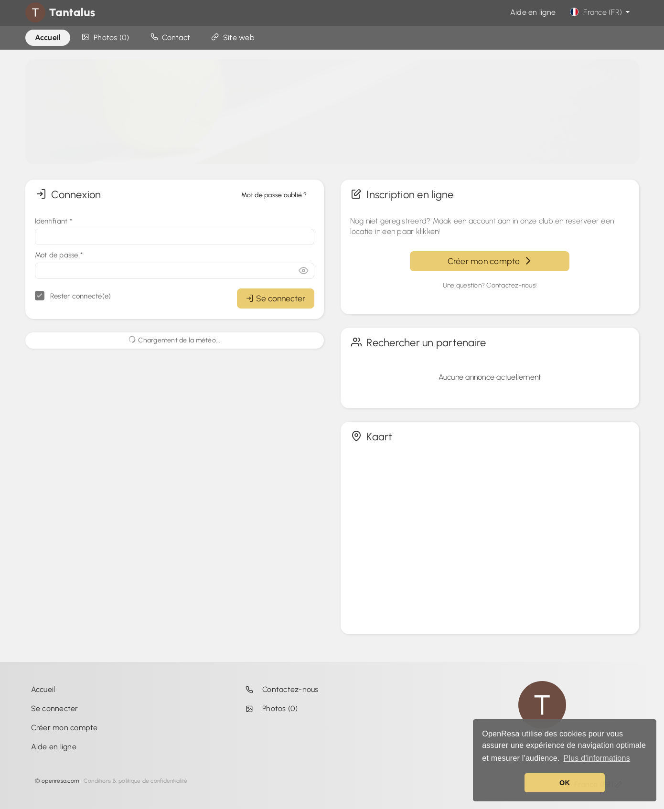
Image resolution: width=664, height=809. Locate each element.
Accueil (43, 689)
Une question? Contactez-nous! (489, 285)
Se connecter (275, 298)
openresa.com (60, 780)
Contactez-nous (280, 689)
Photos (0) (269, 708)
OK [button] (564, 783)
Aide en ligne (533, 12)
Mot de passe (59, 255)
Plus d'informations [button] (596, 758)
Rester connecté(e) (73, 295)
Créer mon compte (490, 261)
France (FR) (601, 12)
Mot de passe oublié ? (274, 195)
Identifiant (53, 221)
